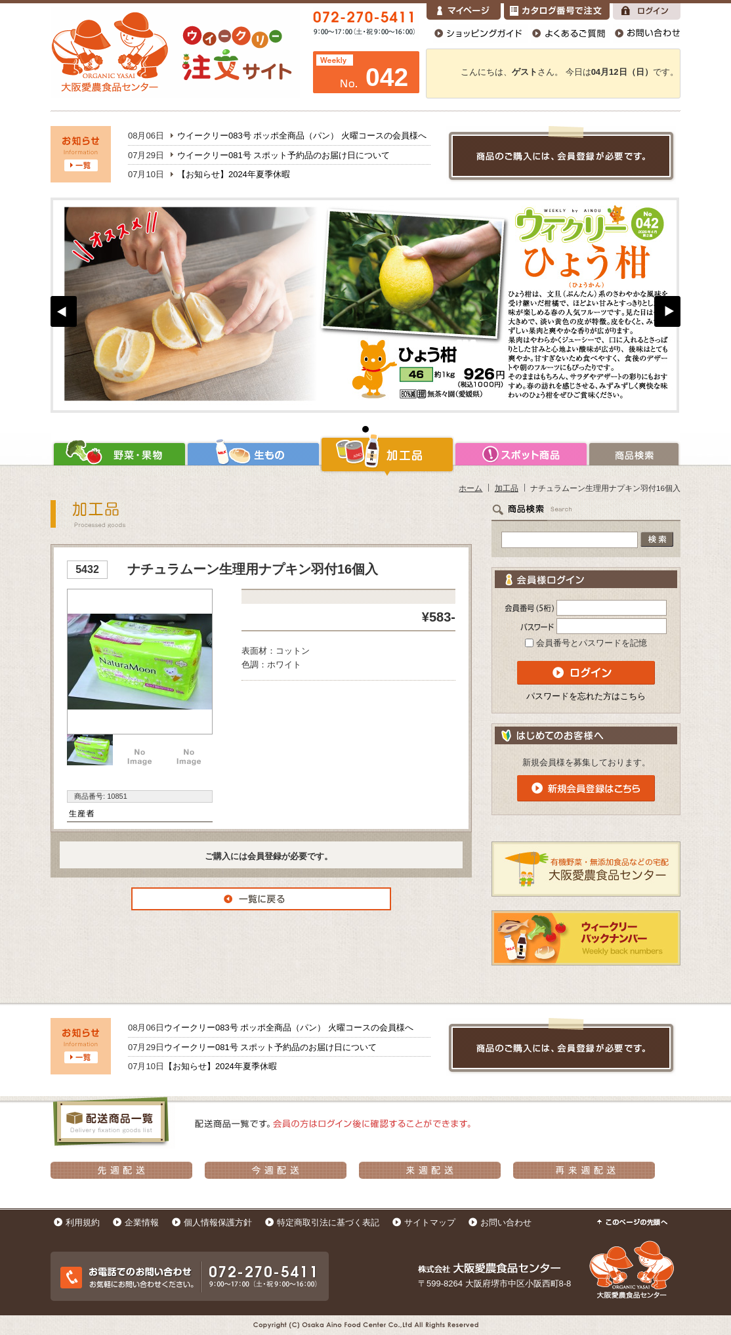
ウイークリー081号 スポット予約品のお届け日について (283, 155)
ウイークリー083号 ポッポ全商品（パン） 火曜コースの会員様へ (302, 135)
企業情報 (142, 1222)
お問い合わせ (506, 1222)
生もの (253, 454)
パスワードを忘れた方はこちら (586, 696)
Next (667, 311)
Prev (64, 311)
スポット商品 (521, 454)
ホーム (470, 488)
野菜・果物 (118, 454)
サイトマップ (429, 1222)
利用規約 (83, 1222)
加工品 (387, 454)
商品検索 (634, 454)
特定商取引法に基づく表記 (328, 1222)
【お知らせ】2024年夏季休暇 (233, 174)
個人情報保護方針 (218, 1222)
